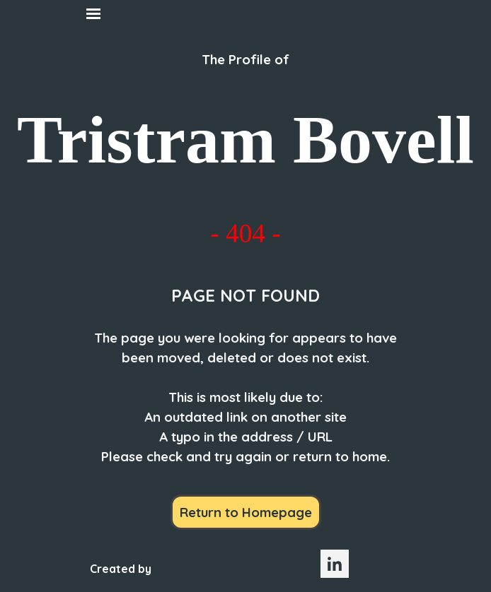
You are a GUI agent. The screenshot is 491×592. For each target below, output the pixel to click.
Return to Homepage (246, 512)
